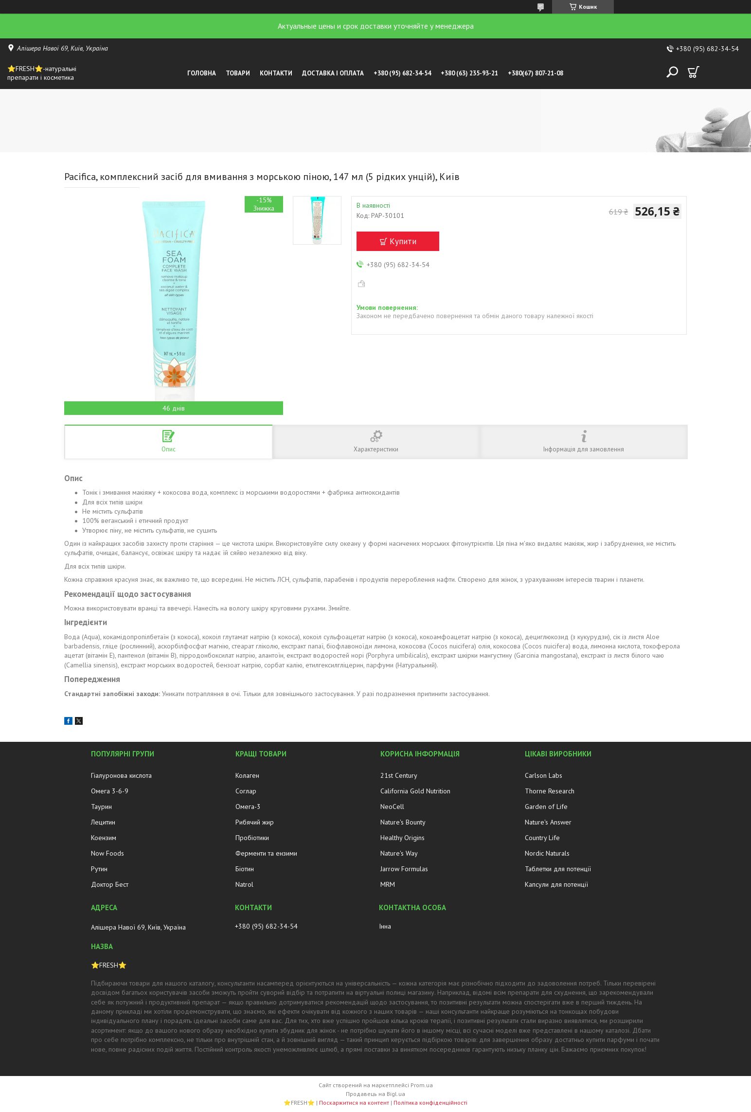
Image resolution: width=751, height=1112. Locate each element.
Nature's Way (399, 853)
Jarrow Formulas (404, 868)
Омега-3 (248, 806)
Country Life (542, 837)
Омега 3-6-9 (109, 791)
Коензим (103, 837)
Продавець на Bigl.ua (375, 1093)
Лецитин (103, 822)
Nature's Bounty (403, 822)
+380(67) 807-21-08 (535, 73)
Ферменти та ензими (266, 853)
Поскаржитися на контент (354, 1102)
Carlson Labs (543, 775)
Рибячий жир (254, 822)
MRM (387, 884)
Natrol (244, 884)
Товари (238, 73)
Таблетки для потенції (558, 868)
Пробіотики (252, 837)
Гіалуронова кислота (121, 775)
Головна (201, 73)
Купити (403, 241)
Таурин (101, 806)
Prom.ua (422, 1085)
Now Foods (107, 853)
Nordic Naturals (547, 853)
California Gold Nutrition (415, 791)
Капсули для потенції (556, 884)
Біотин (244, 868)
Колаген (247, 775)
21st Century (398, 775)
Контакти (276, 73)
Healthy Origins (402, 837)
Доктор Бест (109, 884)
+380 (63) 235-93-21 (469, 73)
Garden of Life (546, 806)
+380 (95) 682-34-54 (402, 73)
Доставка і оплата (333, 73)
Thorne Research (549, 791)
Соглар (245, 791)
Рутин (99, 868)
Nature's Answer (548, 822)
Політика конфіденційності (430, 1102)
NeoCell (392, 806)
